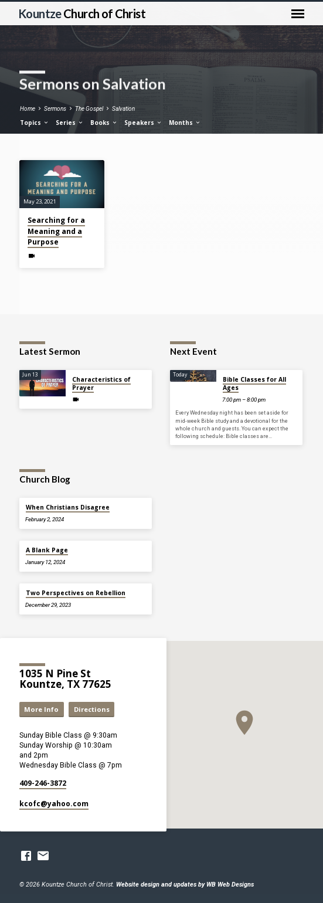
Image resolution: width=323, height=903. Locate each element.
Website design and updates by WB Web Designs (185, 884)
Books (104, 122)
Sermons (55, 109)
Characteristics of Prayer (101, 383)
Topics (34, 122)
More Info (41, 709)
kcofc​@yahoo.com (54, 804)
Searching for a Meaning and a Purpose (56, 230)
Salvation (123, 109)
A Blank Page (47, 550)
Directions (92, 709)
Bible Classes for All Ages (254, 383)
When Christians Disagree (68, 507)
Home (27, 109)
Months (185, 122)
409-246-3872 (42, 783)
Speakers (143, 122)
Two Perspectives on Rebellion (75, 593)
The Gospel (89, 109)
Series (70, 122)
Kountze (81, 13)
